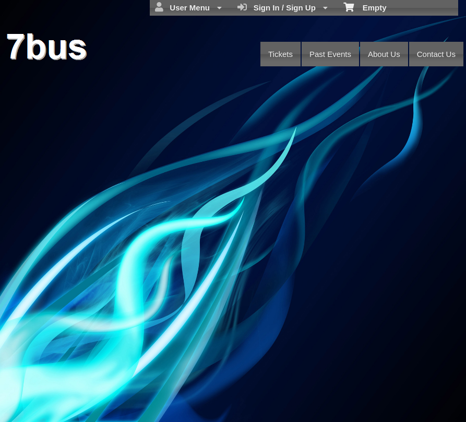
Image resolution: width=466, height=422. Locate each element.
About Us (384, 54)
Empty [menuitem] (365, 7)
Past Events (330, 54)
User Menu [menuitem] (188, 7)
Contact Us (436, 54)
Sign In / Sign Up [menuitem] (282, 7)
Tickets (280, 54)
